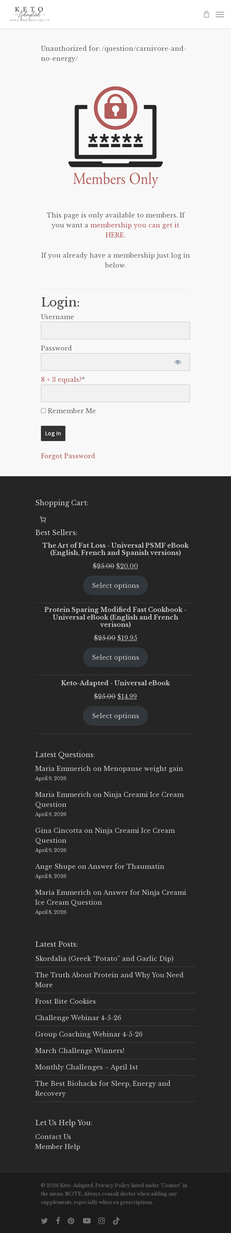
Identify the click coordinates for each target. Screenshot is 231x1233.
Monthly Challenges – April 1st (86, 1067)
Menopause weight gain (143, 768)
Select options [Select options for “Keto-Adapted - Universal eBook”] (115, 716)
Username (57, 317)
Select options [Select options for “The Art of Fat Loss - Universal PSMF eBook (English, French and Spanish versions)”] (115, 585)
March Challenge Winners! (79, 1051)
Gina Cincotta (58, 830)
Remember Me (68, 411)
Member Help (57, 1146)
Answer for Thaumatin (126, 866)
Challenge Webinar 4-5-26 (78, 1018)
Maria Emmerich (63, 768)
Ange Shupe (55, 866)
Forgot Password (68, 456)
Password (56, 348)
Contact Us (53, 1137)
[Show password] (177, 362)
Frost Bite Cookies (65, 1001)
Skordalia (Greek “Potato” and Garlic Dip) (104, 958)
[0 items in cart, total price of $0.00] (42, 519)
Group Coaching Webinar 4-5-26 (89, 1034)
